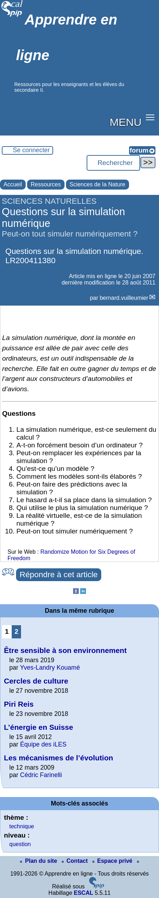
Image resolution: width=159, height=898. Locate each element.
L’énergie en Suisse (38, 727)
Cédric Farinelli (41, 775)
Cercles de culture (36, 681)
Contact (75, 861)
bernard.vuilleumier (124, 298)
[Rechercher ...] (113, 163)
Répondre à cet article (59, 574)
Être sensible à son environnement (65, 650)
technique (21, 826)
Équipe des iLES (43, 744)
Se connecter (31, 150)
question (20, 844)
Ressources (46, 184)
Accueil (13, 184)
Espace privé (113, 861)
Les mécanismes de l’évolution (58, 758)
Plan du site (39, 861)
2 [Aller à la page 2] (17, 631)
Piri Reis (19, 704)
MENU (126, 122)
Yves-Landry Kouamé (50, 667)
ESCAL (83, 893)
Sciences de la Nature (97, 184)
